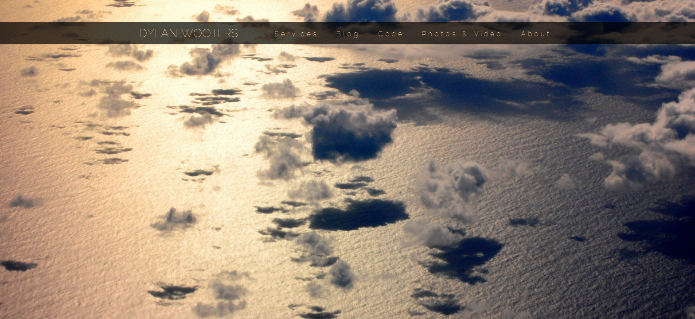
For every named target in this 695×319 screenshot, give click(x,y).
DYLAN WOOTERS (188, 34)
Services (297, 34)
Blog (348, 34)
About (536, 34)
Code (391, 34)
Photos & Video (462, 34)
